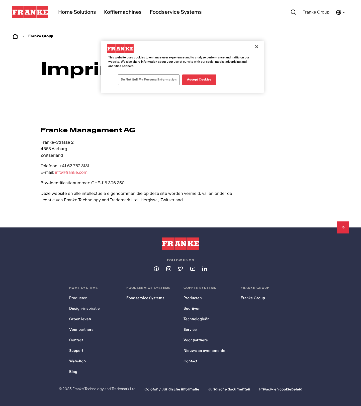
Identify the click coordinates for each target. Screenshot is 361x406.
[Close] (256, 46)
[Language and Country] (340, 12)
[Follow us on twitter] (180, 269)
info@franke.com (71, 172)
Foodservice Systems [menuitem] (176, 12)
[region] (182, 67)
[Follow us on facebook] (156, 269)
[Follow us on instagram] (168, 269)
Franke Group (316, 12)
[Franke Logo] (30, 12)
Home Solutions (77, 12)
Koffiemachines (123, 12)
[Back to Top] (343, 227)
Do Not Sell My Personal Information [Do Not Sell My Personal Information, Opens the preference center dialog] (149, 79)
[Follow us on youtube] (193, 269)
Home (15, 36)
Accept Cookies (199, 79)
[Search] (293, 12)
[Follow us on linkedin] (205, 269)
